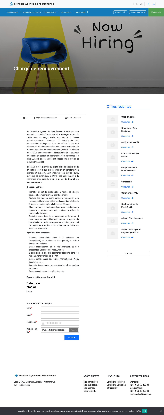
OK (144, 411)
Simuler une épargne (138, 12)
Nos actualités (66, 12)
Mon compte (156, 12)
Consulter (127, 122)
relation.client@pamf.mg (140, 394)
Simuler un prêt (120, 12)
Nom (29, 308)
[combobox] (44, 323)
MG (141, 4)
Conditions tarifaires (116, 382)
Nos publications (91, 385)
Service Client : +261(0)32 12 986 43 (139, 389)
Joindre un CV (32, 330)
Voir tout (128, 253)
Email (29, 315)
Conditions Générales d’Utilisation (116, 386)
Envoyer (71, 337)
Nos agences (89, 388)
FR (136, 4)
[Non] (161, 411)
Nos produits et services (32, 12)
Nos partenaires (91, 382)
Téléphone (32, 322)
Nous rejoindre (80, 12)
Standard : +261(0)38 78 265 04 (139, 383)
